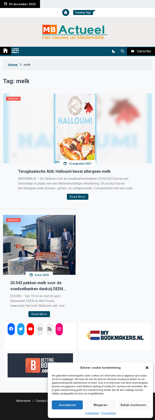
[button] (147, 368)
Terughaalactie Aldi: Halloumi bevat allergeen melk (64, 171)
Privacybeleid (108, 413)
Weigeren (100, 405)
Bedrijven (13, 98)
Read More (77, 196)
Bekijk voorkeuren (133, 405)
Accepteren (67, 405)
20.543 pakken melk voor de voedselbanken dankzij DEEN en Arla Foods (36, 286)
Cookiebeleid (92, 413)
